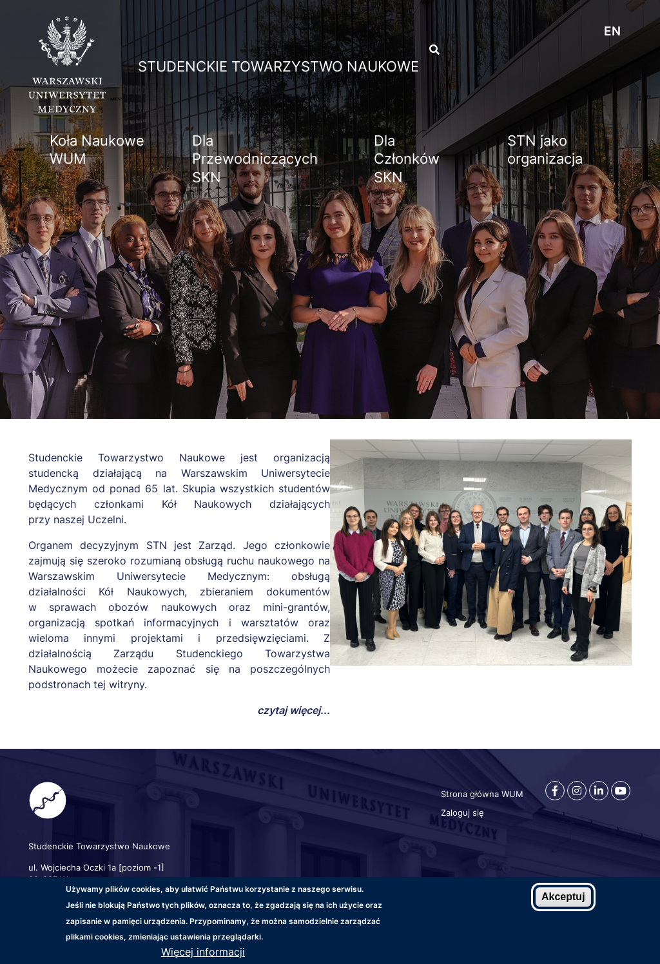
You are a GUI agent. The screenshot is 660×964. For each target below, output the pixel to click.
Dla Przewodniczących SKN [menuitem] (255, 159)
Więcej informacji (203, 955)
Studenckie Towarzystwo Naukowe (278, 66)
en (612, 31)
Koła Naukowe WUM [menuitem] (97, 150)
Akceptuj (563, 899)
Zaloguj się (462, 812)
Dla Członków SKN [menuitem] (407, 159)
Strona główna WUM (482, 794)
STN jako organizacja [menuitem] (545, 150)
